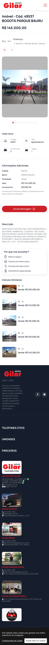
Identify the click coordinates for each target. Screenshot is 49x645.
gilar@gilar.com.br (11, 514)
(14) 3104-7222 (9, 512)
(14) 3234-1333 (9, 570)
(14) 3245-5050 (10, 541)
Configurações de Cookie (12, 641)
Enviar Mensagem (24, 209)
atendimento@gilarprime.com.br (17, 543)
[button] (13, 122)
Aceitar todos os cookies (36, 641)
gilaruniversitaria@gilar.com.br (16, 572)
